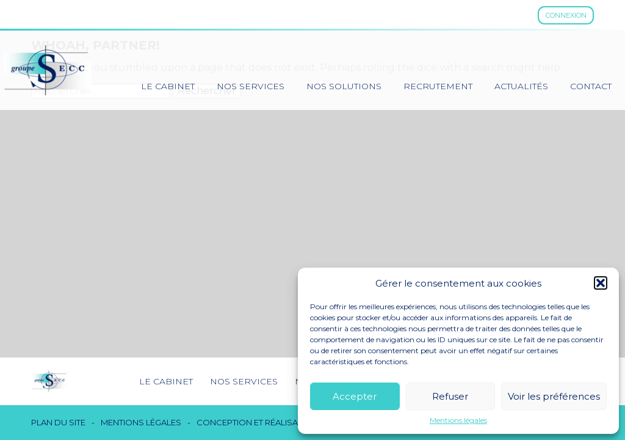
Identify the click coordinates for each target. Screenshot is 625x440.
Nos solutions (343, 86)
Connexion (566, 15)
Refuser (450, 396)
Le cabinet (168, 86)
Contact (591, 86)
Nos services (250, 86)
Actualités (521, 86)
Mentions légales (458, 420)
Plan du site (58, 422)
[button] (600, 283)
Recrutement (437, 86)
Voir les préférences (554, 396)
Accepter (355, 396)
